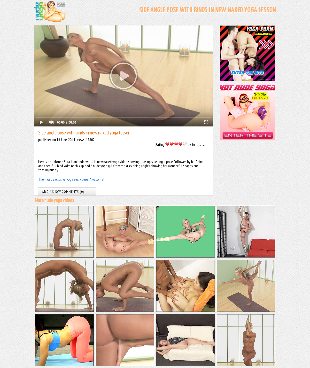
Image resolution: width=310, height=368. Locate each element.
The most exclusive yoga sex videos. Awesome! (71, 179)
